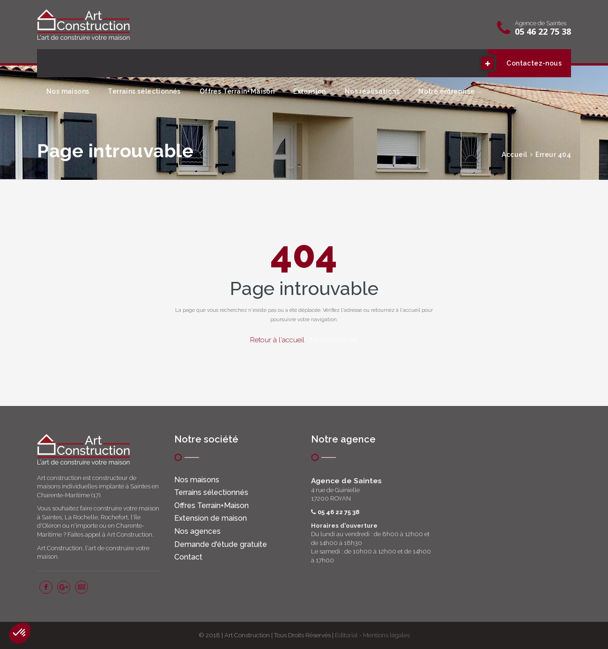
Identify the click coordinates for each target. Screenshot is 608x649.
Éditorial (346, 635)
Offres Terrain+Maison (237, 91)
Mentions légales (386, 635)
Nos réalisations (372, 91)
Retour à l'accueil (277, 340)
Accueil (514, 154)
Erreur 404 (553, 154)
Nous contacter (334, 340)
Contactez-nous (525, 63)
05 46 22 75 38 (543, 31)
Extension (309, 91)
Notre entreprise (446, 91)
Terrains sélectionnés (144, 91)
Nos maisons (67, 91)
